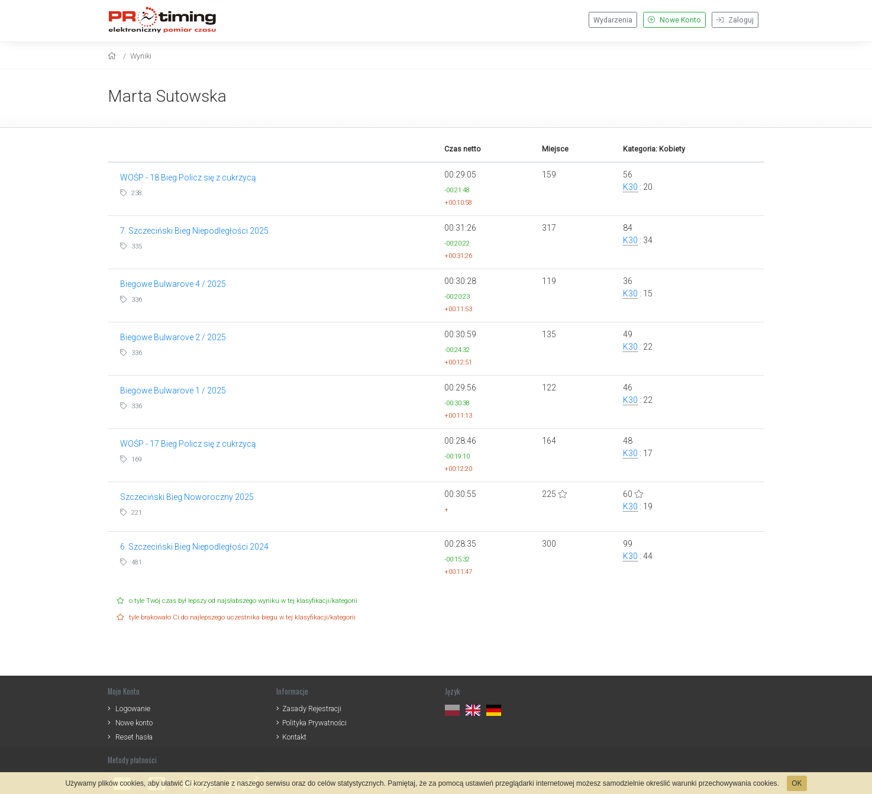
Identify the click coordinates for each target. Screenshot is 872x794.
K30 (630, 187)
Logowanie (132, 708)
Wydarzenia (612, 20)
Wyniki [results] (140, 55)
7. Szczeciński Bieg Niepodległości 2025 (194, 230)
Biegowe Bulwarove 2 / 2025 (173, 337)
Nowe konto (134, 722)
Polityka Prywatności (314, 722)
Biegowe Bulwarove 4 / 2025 (173, 284)
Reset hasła (134, 736)
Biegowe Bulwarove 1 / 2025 (173, 390)
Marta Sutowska (167, 96)
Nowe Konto (674, 20)
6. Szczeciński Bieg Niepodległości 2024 (194, 546)
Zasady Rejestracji (311, 708)
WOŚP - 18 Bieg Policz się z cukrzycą (188, 177)
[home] (113, 55)
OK (797, 783)
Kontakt (294, 736)
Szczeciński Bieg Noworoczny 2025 (187, 497)
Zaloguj (735, 20)
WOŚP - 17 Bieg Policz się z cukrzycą (188, 443)
